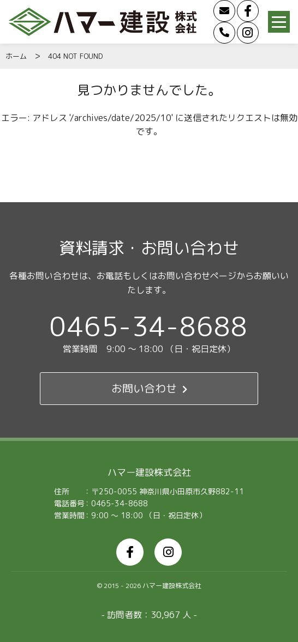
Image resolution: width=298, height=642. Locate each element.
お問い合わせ (149, 388)
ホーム (16, 56)
